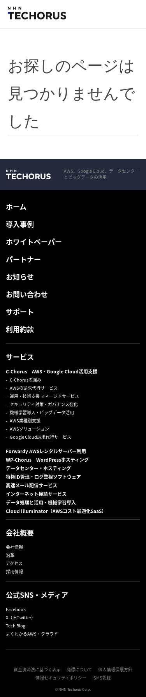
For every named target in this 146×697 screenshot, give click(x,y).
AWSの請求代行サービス (34, 388)
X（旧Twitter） (20, 617)
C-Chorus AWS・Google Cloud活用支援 (51, 371)
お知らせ (20, 276)
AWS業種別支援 (25, 421)
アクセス (14, 563)
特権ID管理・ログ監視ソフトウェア (43, 477)
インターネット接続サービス (36, 494)
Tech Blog (15, 625)
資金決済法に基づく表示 (37, 669)
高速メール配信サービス (31, 485)
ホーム (16, 206)
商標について (79, 669)
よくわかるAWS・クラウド (32, 634)
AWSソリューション (29, 429)
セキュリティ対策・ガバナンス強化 (44, 404)
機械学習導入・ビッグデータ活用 (42, 412)
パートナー (23, 259)
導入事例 (20, 224)
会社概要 (20, 532)
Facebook (16, 609)
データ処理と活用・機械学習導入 (41, 502)
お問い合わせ (27, 294)
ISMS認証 (101, 678)
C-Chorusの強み (25, 380)
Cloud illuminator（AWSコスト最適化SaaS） (56, 511)
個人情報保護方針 (115, 669)
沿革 (10, 555)
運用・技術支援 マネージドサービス (44, 396)
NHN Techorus (28, 174)
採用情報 (14, 571)
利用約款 (20, 329)
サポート (20, 311)
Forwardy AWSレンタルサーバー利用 (46, 451)
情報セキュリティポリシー (60, 678)
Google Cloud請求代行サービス (40, 437)
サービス (20, 357)
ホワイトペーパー (34, 241)
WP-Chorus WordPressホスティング (47, 459)
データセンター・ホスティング (38, 468)
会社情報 (14, 547)
